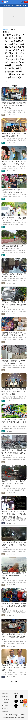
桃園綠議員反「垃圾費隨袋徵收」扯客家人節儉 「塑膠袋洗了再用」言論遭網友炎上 (13, 514)
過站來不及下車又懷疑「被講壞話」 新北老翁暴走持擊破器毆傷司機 (13, 606)
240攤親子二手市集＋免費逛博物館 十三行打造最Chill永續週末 (13, 422)
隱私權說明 (5, 699)
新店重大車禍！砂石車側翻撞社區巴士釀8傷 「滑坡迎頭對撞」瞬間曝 (13, 483)
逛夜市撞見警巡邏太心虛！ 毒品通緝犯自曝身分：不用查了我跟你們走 (13, 545)
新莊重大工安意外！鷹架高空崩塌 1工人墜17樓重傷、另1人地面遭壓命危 (13, 453)
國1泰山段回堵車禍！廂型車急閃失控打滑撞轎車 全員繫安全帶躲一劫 (13, 304)
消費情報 (5, 711)
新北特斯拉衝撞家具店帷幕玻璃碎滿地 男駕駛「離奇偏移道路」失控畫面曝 (13, 105)
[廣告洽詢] (25, 705)
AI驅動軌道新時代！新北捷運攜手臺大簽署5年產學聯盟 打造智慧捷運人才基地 (13, 391)
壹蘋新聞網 (5, 29)
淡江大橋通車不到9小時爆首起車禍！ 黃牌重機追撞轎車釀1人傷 (13, 637)
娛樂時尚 (18, 5)
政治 (23, 5)
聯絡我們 (5, 696)
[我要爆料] (25, 701)
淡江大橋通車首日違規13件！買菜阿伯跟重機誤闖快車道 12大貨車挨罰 (13, 575)
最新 (5, 5)
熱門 (13, 5)
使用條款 (5, 705)
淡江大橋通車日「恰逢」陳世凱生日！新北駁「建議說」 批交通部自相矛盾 (13, 667)
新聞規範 (5, 702)
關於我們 (5, 693)
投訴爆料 (5, 708)
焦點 (9, 5)
